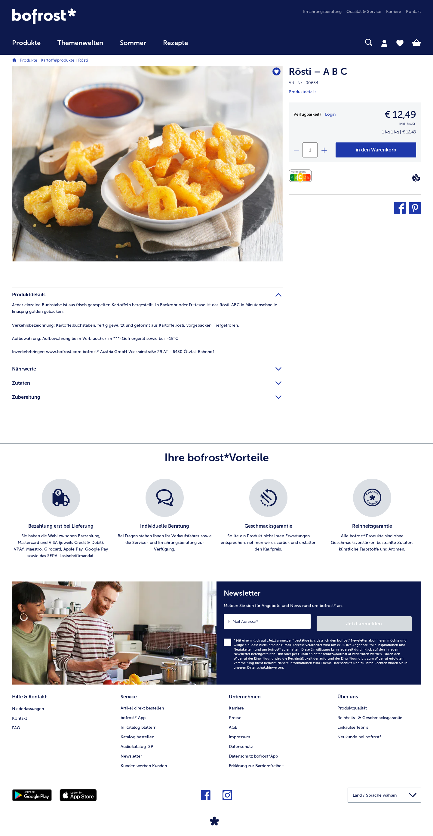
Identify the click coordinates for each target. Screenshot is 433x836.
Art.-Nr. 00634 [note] (303, 82)
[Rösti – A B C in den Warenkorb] (376, 149)
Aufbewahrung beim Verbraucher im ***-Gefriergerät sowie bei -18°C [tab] (95, 338)
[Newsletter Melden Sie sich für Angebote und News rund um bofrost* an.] (318, 631)
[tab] (384, 43)
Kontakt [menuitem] (413, 11)
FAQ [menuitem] (16, 723)
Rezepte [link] (175, 43)
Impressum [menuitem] (239, 733)
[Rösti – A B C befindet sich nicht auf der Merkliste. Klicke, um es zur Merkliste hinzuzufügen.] (275, 72)
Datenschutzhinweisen (265, 665)
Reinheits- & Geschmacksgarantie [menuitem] (369, 714)
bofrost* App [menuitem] (133, 714)
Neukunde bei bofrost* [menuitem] (359, 733)
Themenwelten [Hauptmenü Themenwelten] (80, 43)
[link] (73, 16)
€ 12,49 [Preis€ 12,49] (400, 114)
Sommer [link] (133, 43)
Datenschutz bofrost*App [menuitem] (253, 752)
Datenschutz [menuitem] (241, 743)
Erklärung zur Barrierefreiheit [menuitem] (256, 762)
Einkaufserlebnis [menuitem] (352, 723)
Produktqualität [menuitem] (352, 704)
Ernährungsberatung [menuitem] (322, 11)
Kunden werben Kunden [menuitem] (144, 762)
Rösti (83, 60)
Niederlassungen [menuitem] (28, 704)
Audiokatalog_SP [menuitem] (137, 743)
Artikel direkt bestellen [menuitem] (142, 704)
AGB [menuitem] (233, 723)
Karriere (236, 704)
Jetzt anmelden (386, 621)
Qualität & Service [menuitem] (363, 11)
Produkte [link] (26, 43)
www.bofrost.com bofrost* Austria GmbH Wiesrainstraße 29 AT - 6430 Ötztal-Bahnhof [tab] (113, 351)
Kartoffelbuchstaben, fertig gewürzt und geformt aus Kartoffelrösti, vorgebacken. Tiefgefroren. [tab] (125, 325)
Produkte (28, 60)
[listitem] (61, 519)
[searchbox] (208, 42)
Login (330, 114)
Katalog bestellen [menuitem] (137, 733)
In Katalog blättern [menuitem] (138, 723)
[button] (400, 208)
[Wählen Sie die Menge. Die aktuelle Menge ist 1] (310, 149)
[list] (216, 519)
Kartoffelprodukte (58, 60)
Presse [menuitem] (235, 714)
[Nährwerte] (302, 175)
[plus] (324, 149)
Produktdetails (302, 91)
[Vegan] (416, 177)
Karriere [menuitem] (393, 11)
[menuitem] (26, 46)
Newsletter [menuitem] (131, 752)
